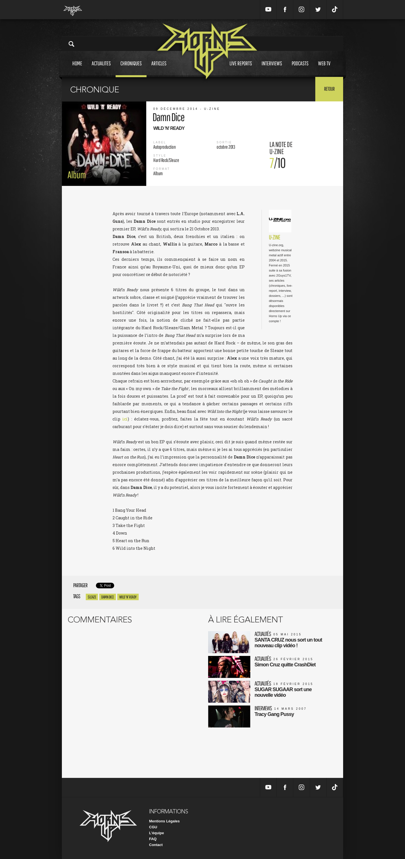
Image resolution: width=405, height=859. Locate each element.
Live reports (241, 68)
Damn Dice (107, 597)
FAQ (153, 839)
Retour (329, 89)
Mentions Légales (164, 821)
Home (77, 68)
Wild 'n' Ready (128, 597)
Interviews (272, 68)
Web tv (324, 68)
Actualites (101, 68)
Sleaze (92, 597)
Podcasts (300, 68)
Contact (156, 845)
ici (125, 419)
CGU (153, 827)
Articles (159, 68)
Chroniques (131, 68)
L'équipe (156, 833)
